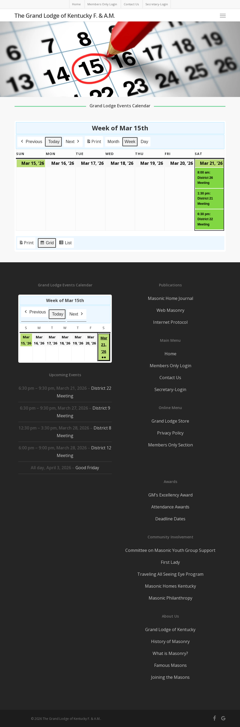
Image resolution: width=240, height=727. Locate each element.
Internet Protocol (170, 322)
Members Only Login (170, 366)
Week (130, 141)
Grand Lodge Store (170, 421)
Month (113, 141)
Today (54, 141)
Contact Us (170, 377)
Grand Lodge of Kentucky (170, 629)
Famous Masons (170, 665)
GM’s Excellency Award (170, 495)
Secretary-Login (170, 389)
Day (144, 141)
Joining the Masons (170, 677)
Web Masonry (170, 310)
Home (170, 354)
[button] (223, 15)
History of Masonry (170, 641)
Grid (47, 244)
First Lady (170, 562)
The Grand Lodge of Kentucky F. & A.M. (64, 15)
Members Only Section (170, 445)
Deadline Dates (170, 519)
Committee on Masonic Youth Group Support (170, 550)
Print (93, 142)
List (65, 244)
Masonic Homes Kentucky (170, 586)
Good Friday (87, 468)
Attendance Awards (170, 507)
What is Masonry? (170, 653)
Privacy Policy (170, 433)
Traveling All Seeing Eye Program (170, 574)
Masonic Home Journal (170, 298)
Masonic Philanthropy (170, 598)
